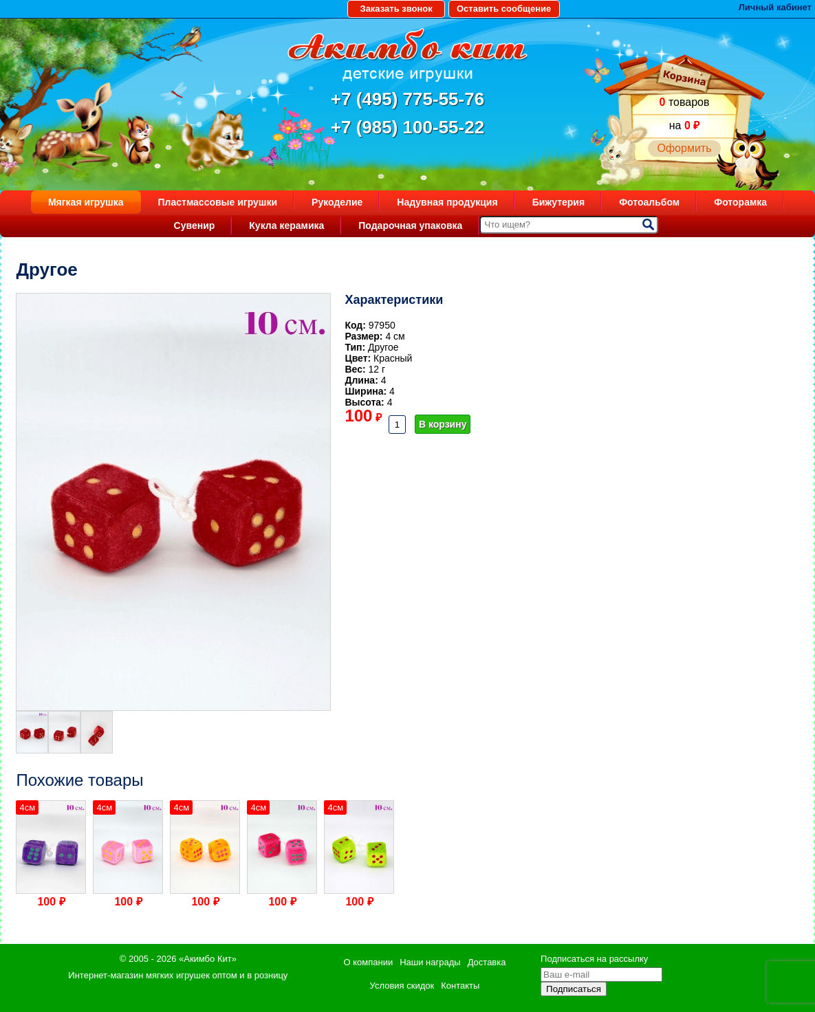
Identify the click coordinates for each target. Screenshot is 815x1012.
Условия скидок (402, 985)
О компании (368, 962)
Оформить (684, 148)
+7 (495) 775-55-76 (407, 99)
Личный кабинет (775, 7)
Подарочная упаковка (410, 225)
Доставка (487, 962)
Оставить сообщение (504, 8)
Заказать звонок (396, 8)
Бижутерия (558, 202)
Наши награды (430, 962)
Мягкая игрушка (86, 202)
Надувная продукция (447, 202)
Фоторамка (740, 202)
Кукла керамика (286, 225)
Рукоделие (337, 202)
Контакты (460, 985)
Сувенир (194, 225)
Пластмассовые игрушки (218, 202)
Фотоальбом (649, 202)
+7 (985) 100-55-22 (407, 127)
